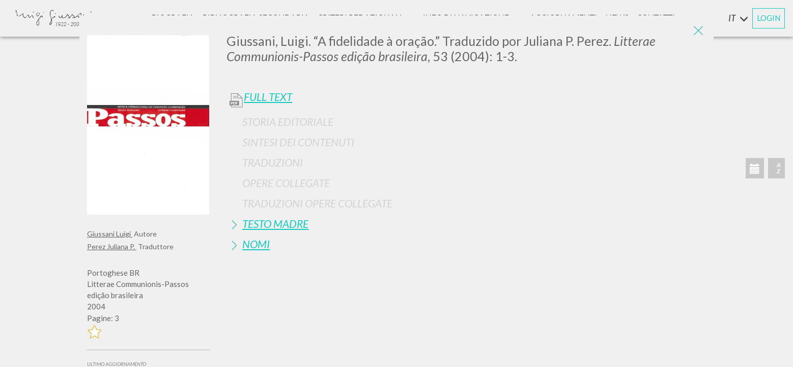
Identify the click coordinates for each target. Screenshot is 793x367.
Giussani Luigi (109, 233)
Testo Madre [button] (275, 223)
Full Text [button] (268, 97)
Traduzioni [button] (272, 162)
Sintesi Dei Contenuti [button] (298, 142)
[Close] (698, 30)
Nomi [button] (256, 244)
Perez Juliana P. (111, 246)
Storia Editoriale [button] (287, 121)
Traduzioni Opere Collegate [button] (317, 203)
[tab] (466, 121)
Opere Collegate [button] (286, 183)
